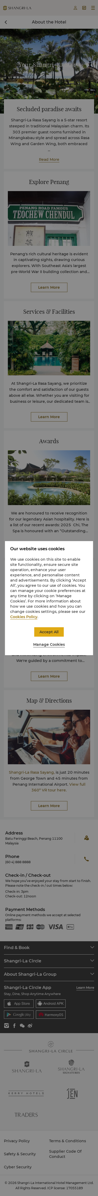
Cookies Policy (23, 616)
